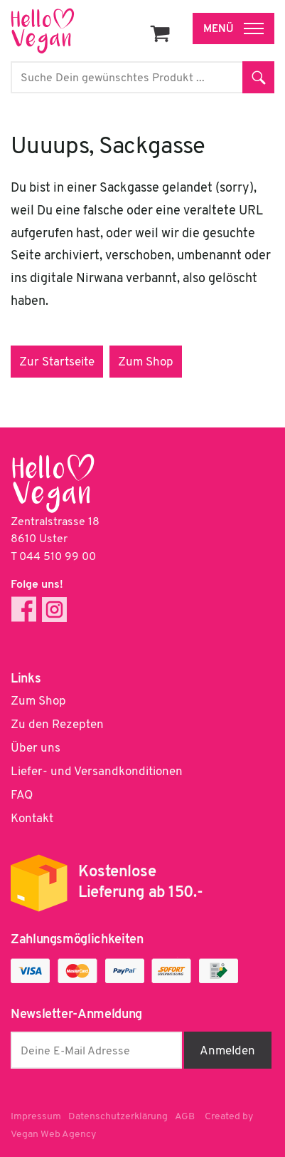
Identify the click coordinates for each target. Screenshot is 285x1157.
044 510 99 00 (57, 557)
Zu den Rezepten (57, 725)
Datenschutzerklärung (118, 1116)
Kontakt (32, 819)
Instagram (54, 609)
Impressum (36, 1116)
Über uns (35, 748)
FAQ (22, 795)
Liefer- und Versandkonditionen (97, 772)
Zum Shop (145, 362)
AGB (185, 1116)
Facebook (24, 609)
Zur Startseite (57, 362)
